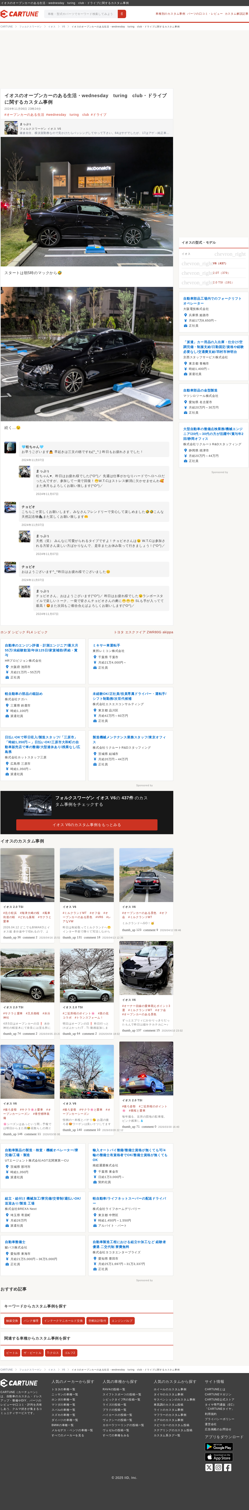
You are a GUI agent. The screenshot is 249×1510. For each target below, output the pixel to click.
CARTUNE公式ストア (219, 1399)
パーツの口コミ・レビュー (205, 13)
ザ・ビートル (33, 1352)
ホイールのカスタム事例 (170, 1389)
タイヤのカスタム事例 (168, 1394)
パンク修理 (31, 1320)
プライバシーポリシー (220, 1419)
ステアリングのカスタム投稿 (173, 1430)
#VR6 (99, 917)
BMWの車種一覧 (63, 1425)
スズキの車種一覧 (63, 1415)
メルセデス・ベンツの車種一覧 (72, 1430)
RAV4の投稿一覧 (114, 1389)
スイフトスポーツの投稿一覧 (122, 1394)
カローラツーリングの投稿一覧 (123, 1425)
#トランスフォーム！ (89, 1017)
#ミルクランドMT (75, 913)
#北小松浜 (10, 913)
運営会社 (211, 1424)
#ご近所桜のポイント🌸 (79, 1013)
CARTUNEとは (215, 1389)
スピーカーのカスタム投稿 (172, 1425)
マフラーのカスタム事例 (170, 1415)
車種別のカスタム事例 (170, 13)
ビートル (12, 1352)
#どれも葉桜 (26, 917)
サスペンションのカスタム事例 (174, 1399)
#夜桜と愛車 (137, 1110)
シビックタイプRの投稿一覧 (122, 1399)
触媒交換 (12, 1320)
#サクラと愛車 (13, 1013)
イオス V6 (69, 907)
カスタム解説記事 (237, 13)
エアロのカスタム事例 (168, 1420)
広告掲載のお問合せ (218, 1429)
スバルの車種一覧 (63, 1409)
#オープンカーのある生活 (24, 114)
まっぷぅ (26, 124)
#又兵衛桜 (33, 1013)
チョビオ (28, 507)
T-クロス (53, 1352)
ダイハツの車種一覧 (65, 1420)
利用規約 (211, 1414)
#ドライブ (99, 114)
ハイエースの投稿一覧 (117, 1415)
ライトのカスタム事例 (168, 1409)
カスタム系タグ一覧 (167, 1435)
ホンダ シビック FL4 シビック (24, 632)
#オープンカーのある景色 (139, 913)
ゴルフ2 (70, 1352)
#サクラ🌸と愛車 (31, 1109)
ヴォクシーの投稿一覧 (117, 1420)
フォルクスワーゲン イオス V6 (40, 128)
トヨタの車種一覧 (63, 1389)
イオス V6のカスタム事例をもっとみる (86, 825)
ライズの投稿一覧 (114, 1404)
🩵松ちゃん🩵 (33, 447)
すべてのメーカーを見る (68, 1435)
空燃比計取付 (97, 1320)
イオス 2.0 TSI (13, 907)
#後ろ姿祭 (129, 1106)
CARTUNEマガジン (218, 1394)
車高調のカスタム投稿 (168, 1404)
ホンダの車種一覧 (63, 1399)
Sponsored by (144, 785)
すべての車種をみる (116, 1435)
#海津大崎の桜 (29, 913)
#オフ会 (95, 913)
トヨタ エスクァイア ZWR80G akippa (143, 632)
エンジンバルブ (122, 1320)
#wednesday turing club (67, 114)
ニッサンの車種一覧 (65, 1394)
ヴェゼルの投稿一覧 (116, 1430)
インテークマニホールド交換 (63, 1320)
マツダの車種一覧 (63, 1404)
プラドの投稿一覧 (114, 1409)
